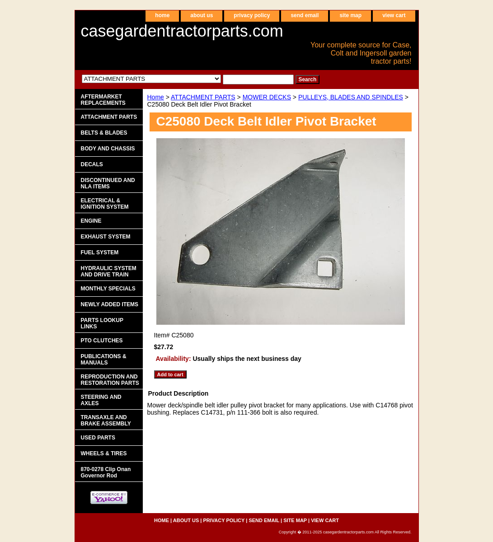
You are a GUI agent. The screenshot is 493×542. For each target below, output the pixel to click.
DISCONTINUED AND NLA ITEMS (108, 183)
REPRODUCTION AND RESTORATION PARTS (110, 380)
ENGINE (91, 221)
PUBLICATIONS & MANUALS (104, 359)
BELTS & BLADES (104, 133)
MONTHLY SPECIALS (108, 288)
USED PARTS (98, 438)
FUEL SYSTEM (100, 252)
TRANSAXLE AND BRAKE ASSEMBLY (106, 420)
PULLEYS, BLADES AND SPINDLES (350, 97)
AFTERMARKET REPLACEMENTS (103, 99)
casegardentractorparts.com (182, 31)
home (162, 15)
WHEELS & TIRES (104, 453)
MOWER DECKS (267, 97)
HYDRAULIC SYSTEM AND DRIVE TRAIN (108, 271)
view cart (393, 15)
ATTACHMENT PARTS (203, 97)
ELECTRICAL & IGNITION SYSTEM (105, 203)
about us (201, 15)
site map (350, 15)
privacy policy (252, 15)
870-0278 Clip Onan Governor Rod (106, 472)
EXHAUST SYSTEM (106, 237)
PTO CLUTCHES (102, 340)
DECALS (92, 164)
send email (305, 15)
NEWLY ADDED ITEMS (110, 304)
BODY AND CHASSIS (108, 148)
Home (155, 97)
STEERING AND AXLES (101, 400)
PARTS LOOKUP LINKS (102, 323)
